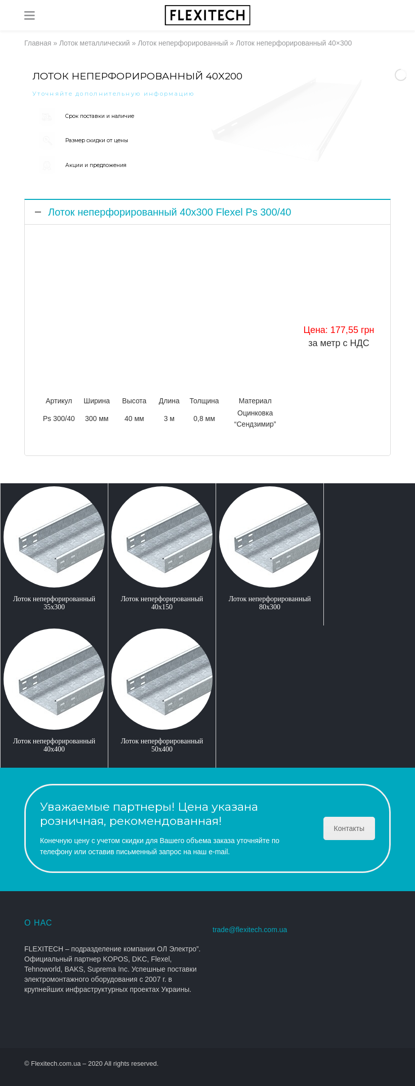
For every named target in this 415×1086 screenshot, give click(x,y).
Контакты (349, 828)
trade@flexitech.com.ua (250, 930)
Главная (37, 43)
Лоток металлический (94, 43)
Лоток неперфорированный (183, 43)
